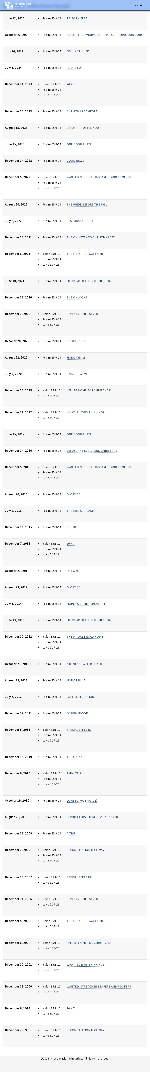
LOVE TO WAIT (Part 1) (82, 800)
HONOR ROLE (76, 357)
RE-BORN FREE (77, 18)
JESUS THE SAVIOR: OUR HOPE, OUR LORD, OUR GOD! (104, 35)
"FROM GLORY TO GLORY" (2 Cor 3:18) (93, 817)
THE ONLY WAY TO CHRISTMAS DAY (91, 237)
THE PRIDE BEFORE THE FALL (87, 204)
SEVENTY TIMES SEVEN (82, 314)
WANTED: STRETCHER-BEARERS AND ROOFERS (99, 177)
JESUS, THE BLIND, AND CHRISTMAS (92, 451)
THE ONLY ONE (77, 297)
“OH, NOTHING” (78, 51)
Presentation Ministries (23, 5)
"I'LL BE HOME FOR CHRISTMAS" (89, 390)
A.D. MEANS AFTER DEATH (84, 664)
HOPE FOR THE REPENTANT (86, 604)
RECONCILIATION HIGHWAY (85, 850)
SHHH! (71, 527)
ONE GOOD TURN (79, 144)
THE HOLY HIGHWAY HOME (85, 254)
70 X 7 (71, 84)
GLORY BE (73, 494)
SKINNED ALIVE (77, 374)
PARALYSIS (74, 773)
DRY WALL (73, 571)
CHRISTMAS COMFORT (82, 111)
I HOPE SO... (75, 68)
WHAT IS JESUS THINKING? (85, 412)
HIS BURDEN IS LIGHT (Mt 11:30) (89, 281)
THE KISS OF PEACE (80, 511)
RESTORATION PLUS (81, 221)
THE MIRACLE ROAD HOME (85, 636)
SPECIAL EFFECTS (79, 730)
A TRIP (71, 833)
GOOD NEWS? (76, 161)
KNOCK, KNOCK (78, 341)
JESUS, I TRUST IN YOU (83, 128)
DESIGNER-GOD (77, 713)
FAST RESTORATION (80, 697)
